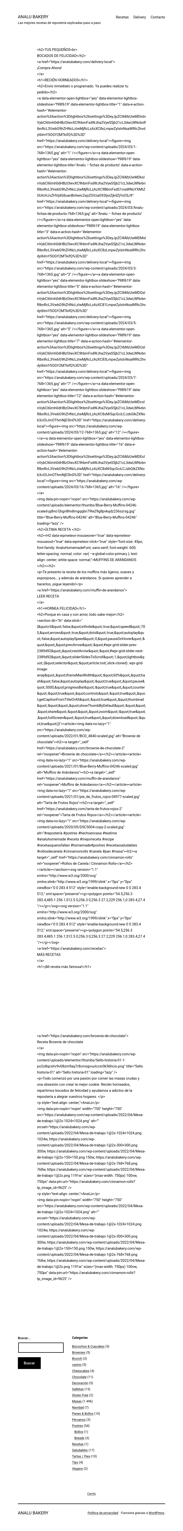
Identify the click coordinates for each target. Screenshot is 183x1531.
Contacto (158, 17)
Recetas (122, 17)
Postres (77, 1426)
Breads (79, 1438)
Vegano (77, 1468)
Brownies (78, 1352)
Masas (77, 1401)
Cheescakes (80, 1371)
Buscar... (24, 1338)
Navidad (78, 1407)
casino (76, 1364)
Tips (75, 1462)
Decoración (80, 1383)
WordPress (156, 1513)
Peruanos (79, 1420)
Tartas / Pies (81, 1456)
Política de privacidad (103, 1513)
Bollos (78, 1432)
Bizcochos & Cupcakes (88, 1346)
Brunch (77, 1358)
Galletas (78, 1389)
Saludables (80, 1450)
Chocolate (79, 1377)
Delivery (139, 17)
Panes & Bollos (82, 1413)
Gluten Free (80, 1395)
